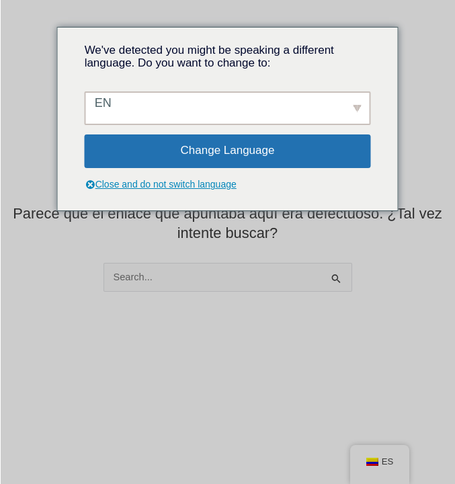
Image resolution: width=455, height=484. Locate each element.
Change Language (228, 150)
